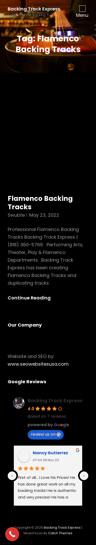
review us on (46, 434)
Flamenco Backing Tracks (40, 203)
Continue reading (33, 298)
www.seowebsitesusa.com (38, 364)
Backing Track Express (34, 9)
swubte (16, 215)
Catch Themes (60, 533)
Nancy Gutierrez (50, 453)
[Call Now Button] (12, 534)
